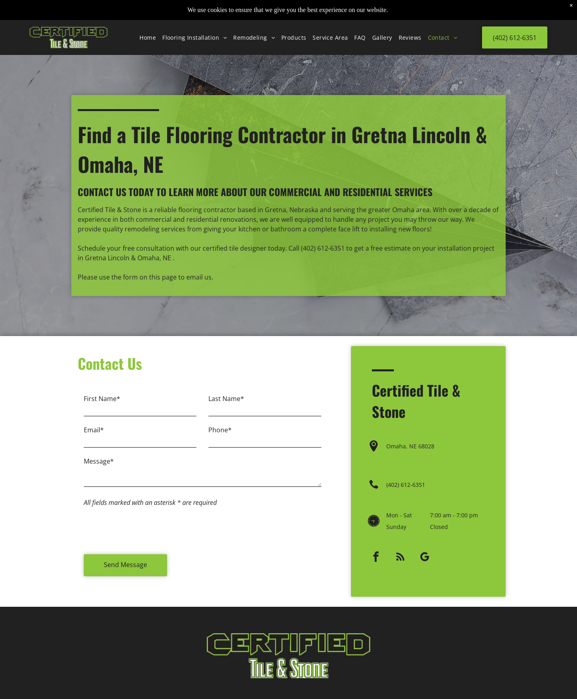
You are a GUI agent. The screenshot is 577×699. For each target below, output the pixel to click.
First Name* (102, 405)
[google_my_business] (424, 545)
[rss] (400, 545)
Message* (99, 467)
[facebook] (375, 545)
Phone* (220, 436)
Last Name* (226, 405)
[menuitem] (147, 17)
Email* (94, 436)
